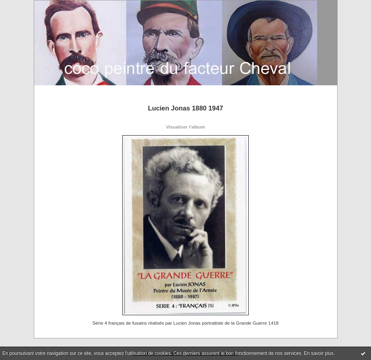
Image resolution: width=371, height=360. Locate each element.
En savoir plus (318, 353)
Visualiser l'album (185, 126)
